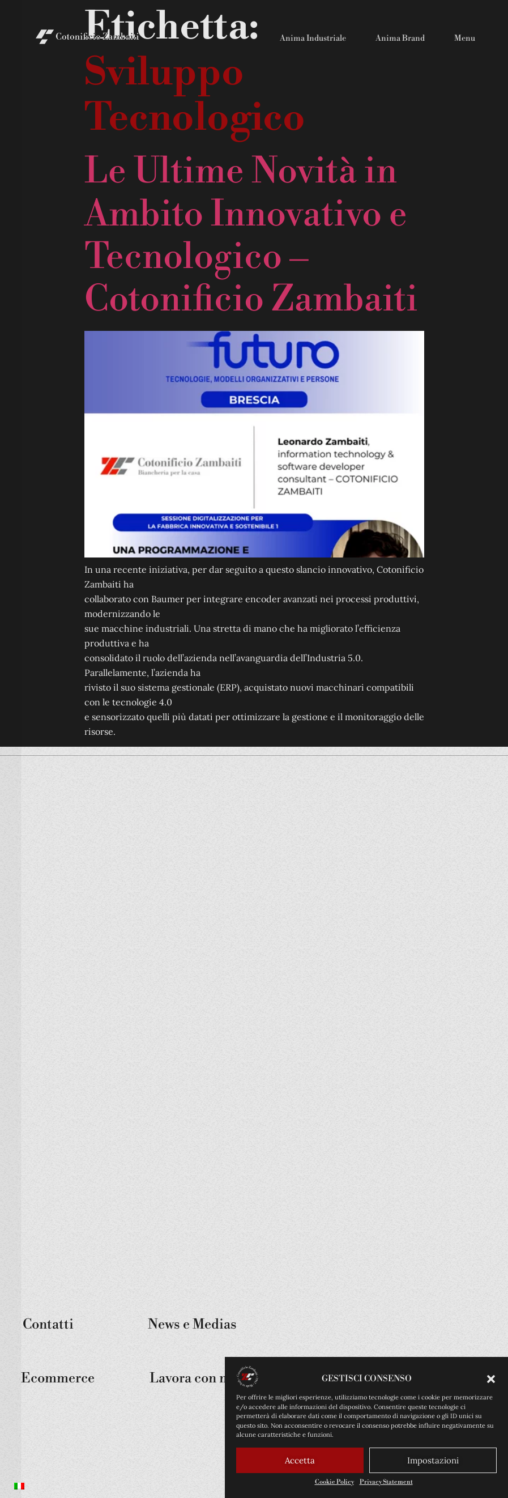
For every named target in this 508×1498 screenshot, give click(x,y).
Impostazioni (433, 1462)
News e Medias (192, 1324)
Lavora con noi (194, 1378)
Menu (464, 38)
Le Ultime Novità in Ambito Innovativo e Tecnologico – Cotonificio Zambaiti (251, 236)
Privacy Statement (386, 1484)
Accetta (300, 1462)
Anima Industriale (313, 38)
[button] (491, 1380)
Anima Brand (400, 38)
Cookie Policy (334, 1484)
